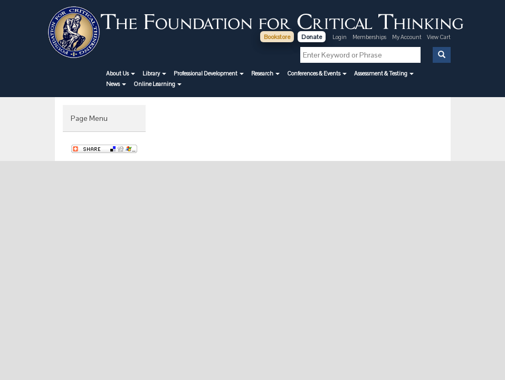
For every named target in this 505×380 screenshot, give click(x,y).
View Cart (439, 37)
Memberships (369, 37)
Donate (311, 37)
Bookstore (277, 37)
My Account (407, 37)
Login (339, 37)
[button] (120, 73)
